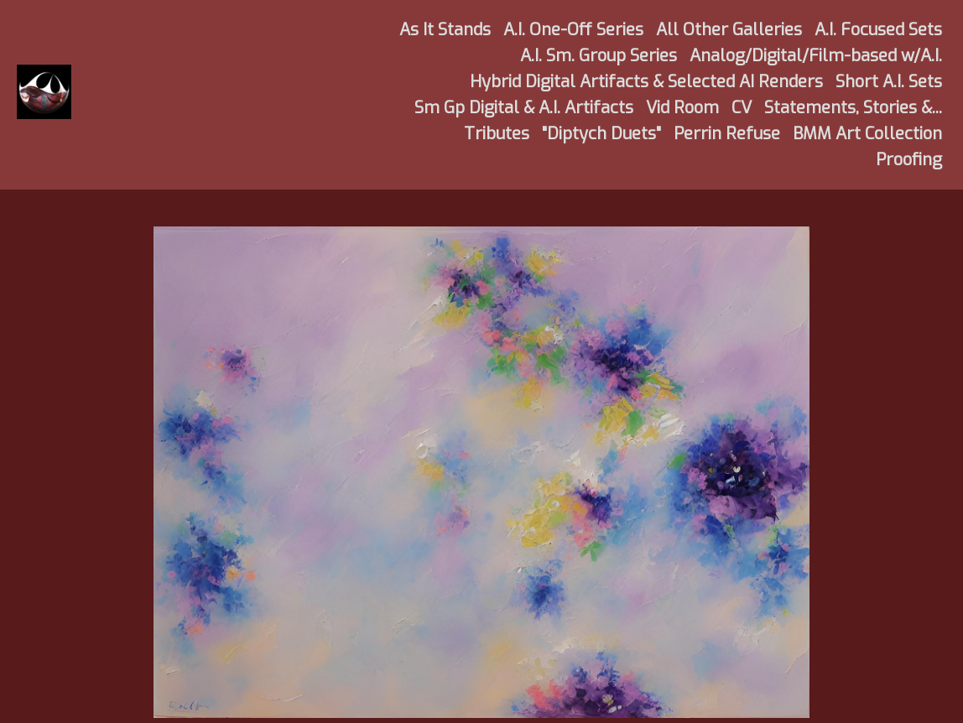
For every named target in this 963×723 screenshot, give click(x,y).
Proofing (909, 159)
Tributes (496, 133)
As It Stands (445, 29)
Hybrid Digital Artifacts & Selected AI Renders (646, 81)
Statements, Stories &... (853, 107)
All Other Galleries (729, 29)
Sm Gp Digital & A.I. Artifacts (523, 107)
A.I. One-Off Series (573, 29)
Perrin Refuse (727, 133)
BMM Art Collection (867, 133)
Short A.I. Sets (888, 81)
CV (741, 107)
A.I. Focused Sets (878, 29)
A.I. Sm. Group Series (598, 55)
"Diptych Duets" (601, 133)
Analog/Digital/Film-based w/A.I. (816, 55)
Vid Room (682, 107)
